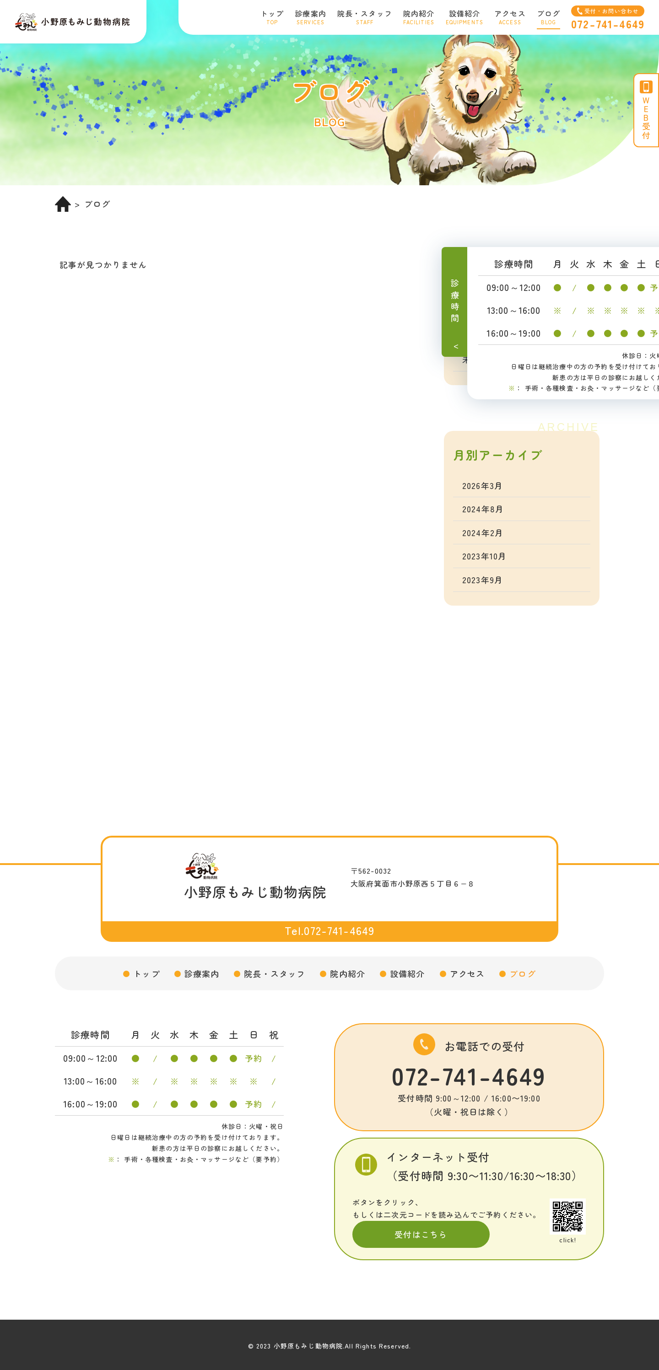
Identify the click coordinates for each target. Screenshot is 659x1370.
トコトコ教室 (488, 335)
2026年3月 (482, 485)
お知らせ (479, 312)
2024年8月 (483, 509)
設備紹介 (407, 973)
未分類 (475, 359)
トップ (146, 973)
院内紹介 (347, 973)
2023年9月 (482, 580)
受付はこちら (420, 1234)
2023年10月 (484, 556)
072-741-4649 (469, 1075)
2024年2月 (482, 532)
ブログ (522, 973)
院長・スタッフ (274, 973)
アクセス (467, 973)
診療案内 (202, 973)
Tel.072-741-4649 (329, 930)
